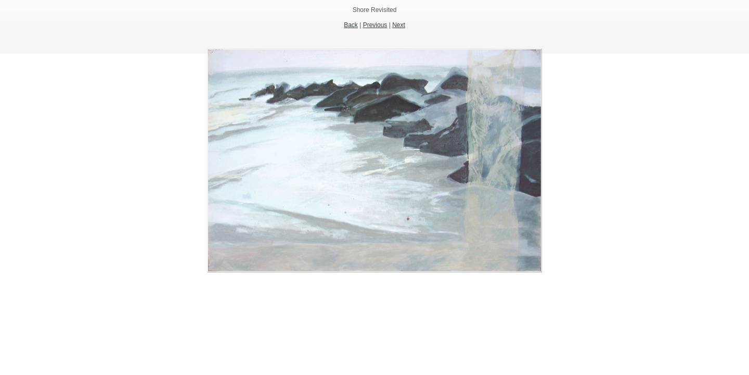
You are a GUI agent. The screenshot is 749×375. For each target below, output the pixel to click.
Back (351, 25)
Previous (375, 25)
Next (398, 25)
